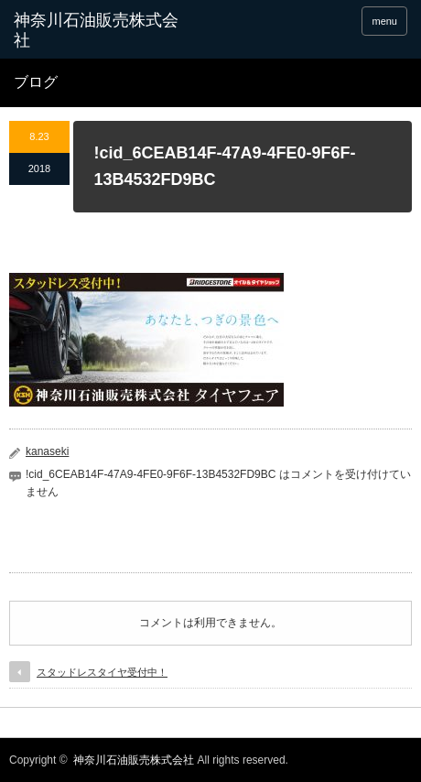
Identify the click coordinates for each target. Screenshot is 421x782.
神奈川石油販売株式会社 (133, 760)
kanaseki (47, 451)
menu (384, 21)
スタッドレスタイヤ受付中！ (102, 672)
